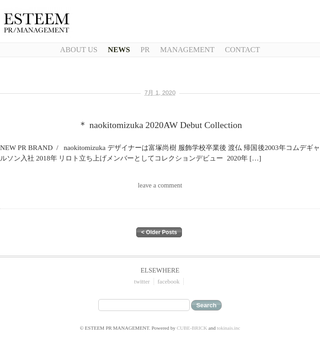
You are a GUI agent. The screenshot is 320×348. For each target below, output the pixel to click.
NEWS (119, 49)
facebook (168, 281)
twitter (141, 281)
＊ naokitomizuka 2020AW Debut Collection (160, 125)
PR (144, 49)
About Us (78, 49)
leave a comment (160, 185)
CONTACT (242, 49)
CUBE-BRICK (191, 328)
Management (187, 49)
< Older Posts (159, 232)
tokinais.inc (228, 328)
